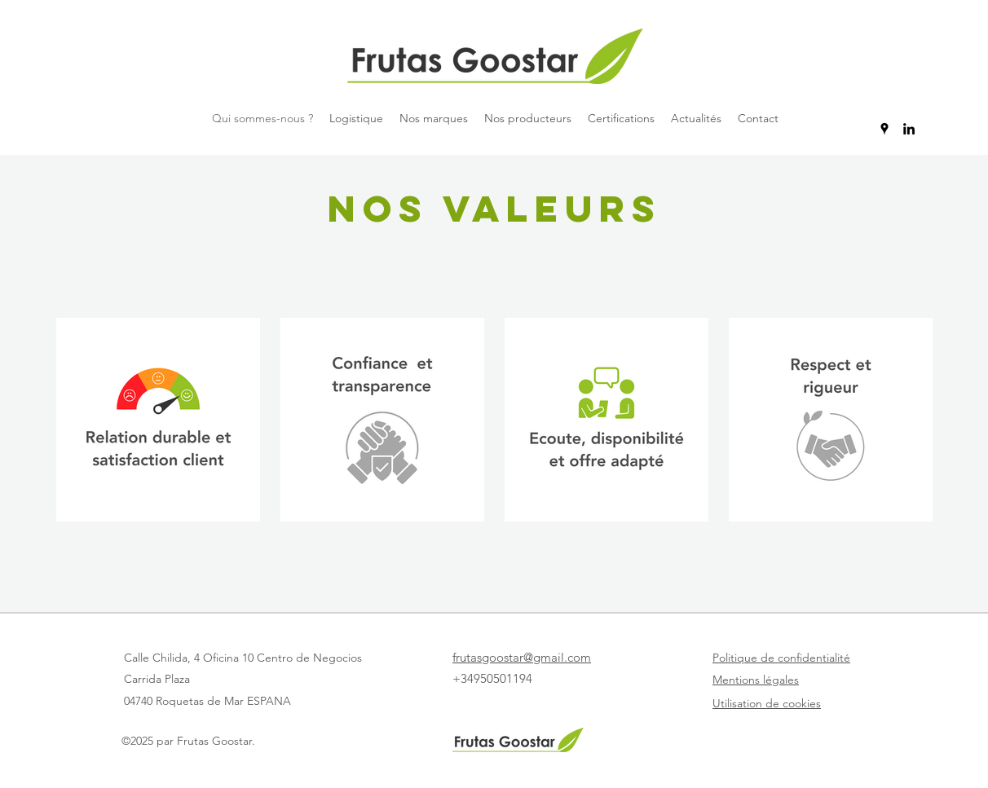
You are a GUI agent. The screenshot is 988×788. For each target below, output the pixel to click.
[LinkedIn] (909, 129)
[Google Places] (884, 129)
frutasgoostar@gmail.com (521, 657)
